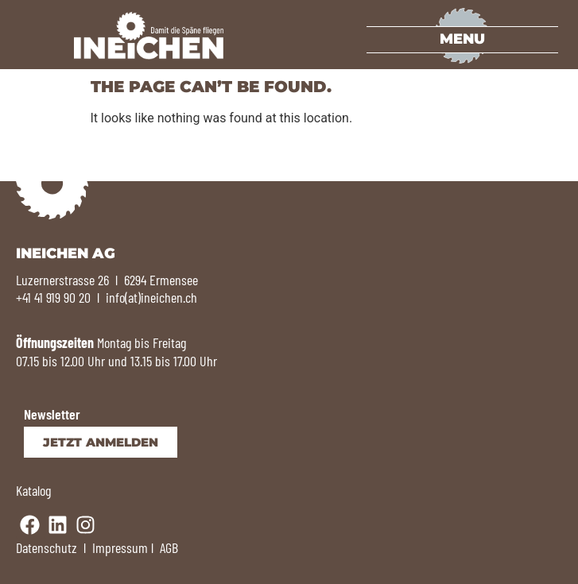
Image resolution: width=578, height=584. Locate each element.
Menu (462, 39)
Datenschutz (46, 547)
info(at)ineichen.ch (151, 297)
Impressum (120, 547)
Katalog (33, 490)
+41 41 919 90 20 (53, 297)
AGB (169, 547)
